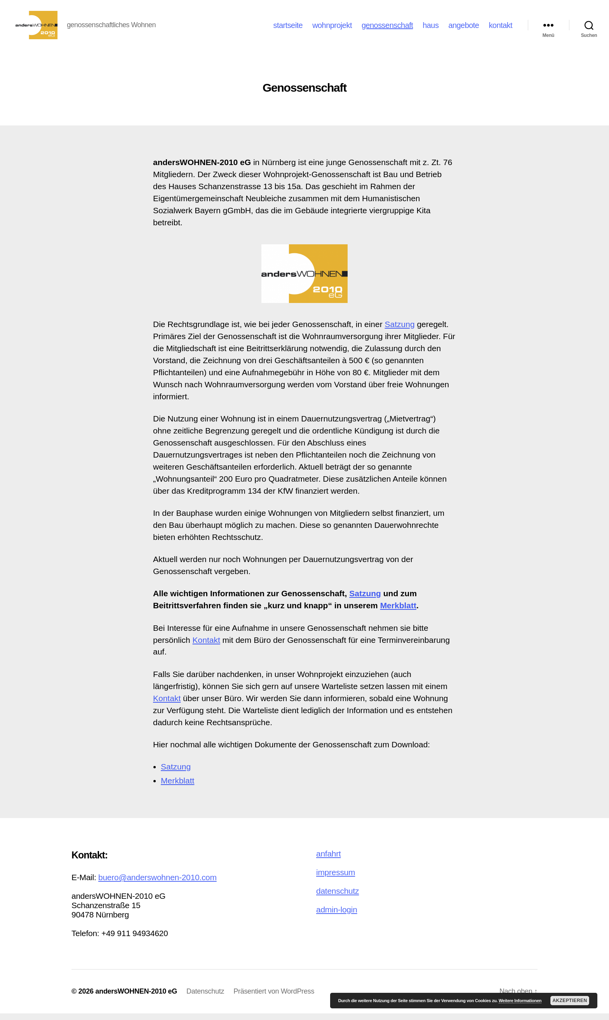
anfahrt (328, 860)
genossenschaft (387, 28)
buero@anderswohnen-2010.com (157, 883)
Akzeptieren (569, 1000)
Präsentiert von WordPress (273, 998)
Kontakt (206, 646)
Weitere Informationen (520, 1000)
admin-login (336, 916)
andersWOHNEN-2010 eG (136, 998)
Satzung (400, 330)
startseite (288, 28)
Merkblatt (398, 611)
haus (430, 28)
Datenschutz (205, 998)
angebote (463, 28)
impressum (335, 878)
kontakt (500, 28)
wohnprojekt (332, 28)
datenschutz (337, 897)
